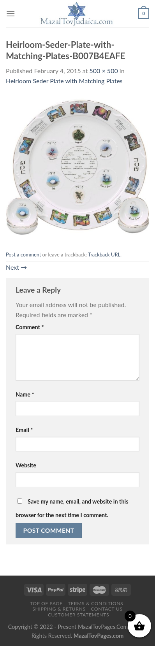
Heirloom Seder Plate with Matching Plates (64, 80)
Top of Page (46, 603)
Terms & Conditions (95, 603)
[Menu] (10, 13)
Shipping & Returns (58, 609)
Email (24, 430)
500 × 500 (104, 70)
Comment (30, 327)
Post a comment (23, 254)
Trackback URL (104, 254)
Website (26, 465)
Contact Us (106, 609)
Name (25, 394)
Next (16, 267)
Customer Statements (78, 615)
